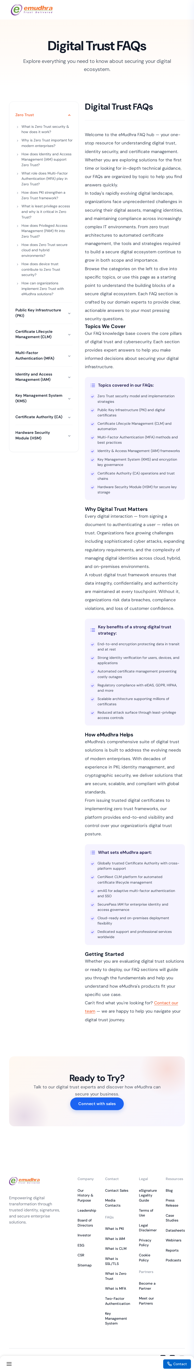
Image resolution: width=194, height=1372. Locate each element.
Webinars (173, 1240)
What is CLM (116, 1248)
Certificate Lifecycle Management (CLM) (34, 334)
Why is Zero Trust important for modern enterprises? (46, 143)
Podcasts (173, 1260)
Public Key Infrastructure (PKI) (38, 313)
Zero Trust (24, 114)
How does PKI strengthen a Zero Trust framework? (43, 195)
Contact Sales (116, 1190)
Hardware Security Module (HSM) (32, 435)
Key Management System (116, 1318)
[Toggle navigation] (9, 1364)
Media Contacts (112, 1203)
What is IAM (115, 1238)
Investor (84, 1235)
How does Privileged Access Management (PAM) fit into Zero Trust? (44, 231)
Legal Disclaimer (148, 1228)
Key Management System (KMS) (38, 398)
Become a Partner (147, 1286)
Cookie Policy (144, 1257)
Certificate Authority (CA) (38, 416)
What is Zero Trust (115, 1276)
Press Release (172, 1203)
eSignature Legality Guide (148, 1195)
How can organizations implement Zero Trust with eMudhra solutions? (42, 288)
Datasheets (175, 1230)
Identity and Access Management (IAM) (33, 377)
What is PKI (114, 1228)
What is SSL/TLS (112, 1261)
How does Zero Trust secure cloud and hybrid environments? (44, 250)
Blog (169, 1190)
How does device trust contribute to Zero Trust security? (40, 269)
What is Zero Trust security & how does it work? (45, 129)
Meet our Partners (146, 1301)
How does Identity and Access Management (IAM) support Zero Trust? (46, 159)
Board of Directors (85, 1223)
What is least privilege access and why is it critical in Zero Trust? (45, 211)
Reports (172, 1250)
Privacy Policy (145, 1243)
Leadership (87, 1210)
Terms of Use (146, 1213)
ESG (81, 1245)
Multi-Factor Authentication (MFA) (34, 355)
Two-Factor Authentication (117, 1301)
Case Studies (172, 1218)
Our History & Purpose (85, 1195)
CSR (81, 1255)
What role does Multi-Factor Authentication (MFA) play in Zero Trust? (44, 178)
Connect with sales (97, 1103)
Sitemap (85, 1265)
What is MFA (115, 1288)
